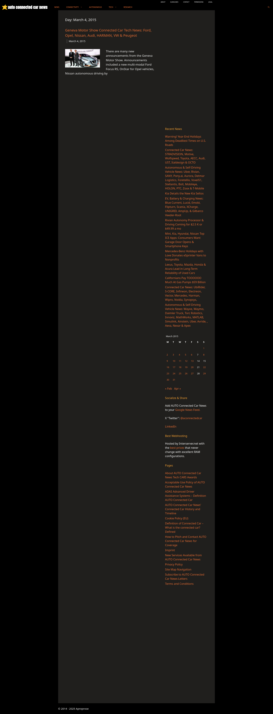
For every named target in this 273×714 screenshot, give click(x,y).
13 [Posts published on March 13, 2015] (192, 360)
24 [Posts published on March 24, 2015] (174, 373)
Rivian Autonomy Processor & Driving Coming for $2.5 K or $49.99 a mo (184, 224)
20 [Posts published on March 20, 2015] (192, 367)
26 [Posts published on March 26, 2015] (186, 373)
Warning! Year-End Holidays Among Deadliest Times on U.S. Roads (185, 141)
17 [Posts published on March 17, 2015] (174, 367)
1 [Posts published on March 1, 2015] (203, 348)
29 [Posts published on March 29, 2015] (204, 373)
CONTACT (186, 2)
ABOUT (163, 2)
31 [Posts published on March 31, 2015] (174, 379)
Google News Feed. (187, 410)
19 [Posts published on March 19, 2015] (186, 367)
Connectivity (76, 7)
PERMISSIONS (198, 2)
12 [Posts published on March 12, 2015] (186, 360)
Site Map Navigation (178, 569)
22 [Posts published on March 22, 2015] (204, 367)
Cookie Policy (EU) (176, 518)
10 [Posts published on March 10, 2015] (174, 360)
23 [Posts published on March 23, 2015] (168, 373)
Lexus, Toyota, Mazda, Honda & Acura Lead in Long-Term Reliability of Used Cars (185, 269)
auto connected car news (27, 7)
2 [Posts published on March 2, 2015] (167, 354)
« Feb (168, 388)
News (56, 7)
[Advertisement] (186, 69)
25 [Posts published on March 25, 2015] (180, 373)
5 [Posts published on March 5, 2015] (185, 354)
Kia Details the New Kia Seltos (184, 193)
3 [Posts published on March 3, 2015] (173, 354)
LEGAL (210, 2)
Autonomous (95, 7)
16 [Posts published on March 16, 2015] (168, 367)
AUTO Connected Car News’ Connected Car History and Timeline (183, 509)
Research (128, 7)
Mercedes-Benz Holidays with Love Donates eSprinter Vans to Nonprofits (185, 255)
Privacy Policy (174, 564)
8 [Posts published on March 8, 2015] (203, 354)
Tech (114, 7)
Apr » (177, 388)
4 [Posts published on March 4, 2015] (179, 354)
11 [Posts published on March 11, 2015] (180, 360)
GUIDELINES (174, 2)
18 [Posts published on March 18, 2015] (180, 367)
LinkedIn (170, 426)
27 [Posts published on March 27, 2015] (192, 373)
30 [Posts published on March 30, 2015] (168, 379)
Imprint (170, 550)
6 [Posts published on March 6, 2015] (191, 354)
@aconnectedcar (191, 418)
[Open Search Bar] (268, 7)
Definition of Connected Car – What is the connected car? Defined (184, 527)
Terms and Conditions (179, 584)
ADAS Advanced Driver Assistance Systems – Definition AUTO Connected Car (185, 496)
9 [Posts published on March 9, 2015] (167, 360)
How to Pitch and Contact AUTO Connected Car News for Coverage (185, 541)
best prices (177, 448)
